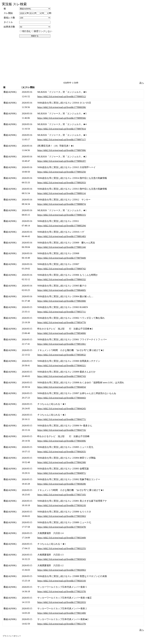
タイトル (8, 22)
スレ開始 (8, 13)
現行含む (25, 31)
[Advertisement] (73, 59)
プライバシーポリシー (12, 636)
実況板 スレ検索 (14, 4)
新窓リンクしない (42, 31)
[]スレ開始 (28, 87)
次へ (141, 83)
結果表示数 (9, 26)
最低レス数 (9, 17)
